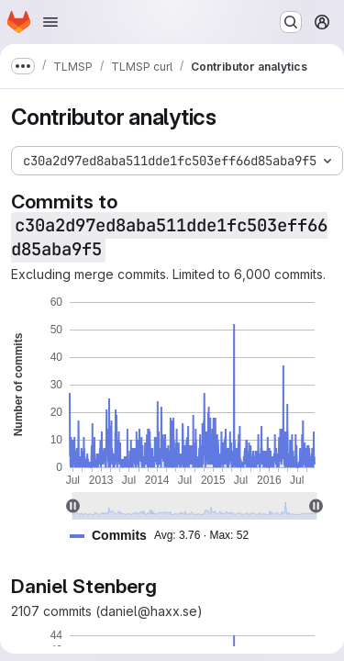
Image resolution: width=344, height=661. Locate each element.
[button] (166, 535)
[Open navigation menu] (50, 22)
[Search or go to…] (291, 22)
